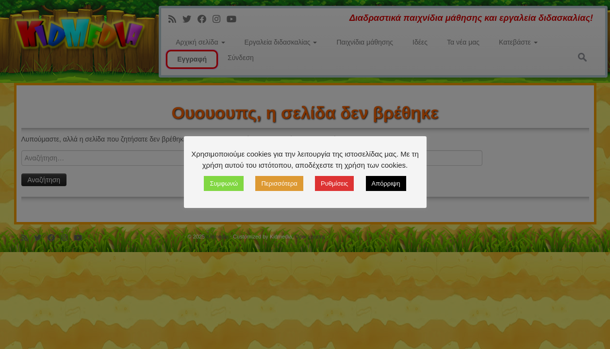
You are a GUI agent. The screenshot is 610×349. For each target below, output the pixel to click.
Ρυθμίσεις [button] (334, 183)
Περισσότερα (279, 183)
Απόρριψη (386, 183)
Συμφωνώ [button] (224, 183)
